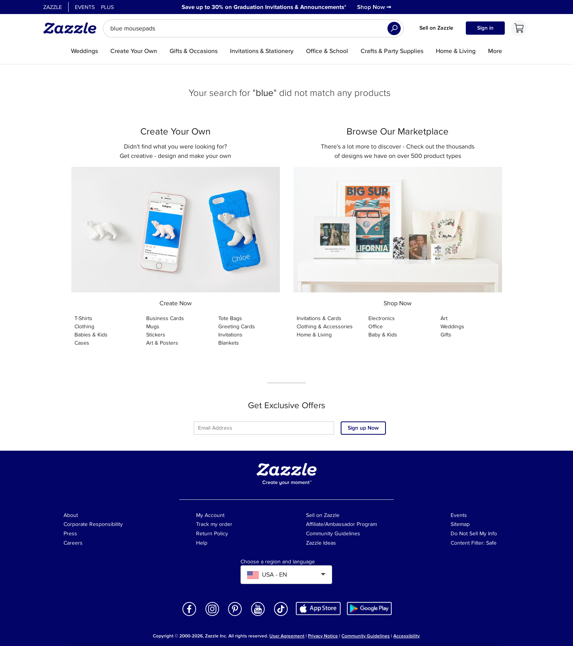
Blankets (228, 343)
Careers (73, 543)
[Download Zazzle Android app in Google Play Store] (369, 608)
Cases (81, 343)
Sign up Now (363, 428)
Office (375, 326)
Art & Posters (162, 343)
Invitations (230, 334)
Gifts (445, 334)
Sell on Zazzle (436, 28)
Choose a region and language (278, 562)
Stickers (155, 334)
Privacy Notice (323, 636)
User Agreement (286, 636)
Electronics (381, 318)
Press (70, 533)
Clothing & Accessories (325, 326)
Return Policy (212, 533)
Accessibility (406, 636)
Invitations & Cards (319, 318)
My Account (210, 515)
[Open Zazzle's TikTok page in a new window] (281, 615)
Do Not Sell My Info (474, 533)
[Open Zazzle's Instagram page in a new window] (212, 615)
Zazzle (52, 7)
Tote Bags (230, 318)
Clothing (84, 326)
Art (443, 318)
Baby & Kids (382, 334)
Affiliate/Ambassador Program (341, 524)
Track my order (214, 524)
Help (201, 543)
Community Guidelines (333, 533)
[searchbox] (253, 28)
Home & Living (314, 334)
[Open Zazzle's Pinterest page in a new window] (235, 615)
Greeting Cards (236, 326)
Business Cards (165, 318)
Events (85, 7)
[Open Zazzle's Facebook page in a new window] (189, 615)
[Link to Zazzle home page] (72, 28)
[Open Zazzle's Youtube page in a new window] (258, 615)
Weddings (452, 326)
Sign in (485, 28)
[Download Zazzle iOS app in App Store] (318, 608)
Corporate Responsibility (93, 524)
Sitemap (460, 524)
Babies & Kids (91, 334)
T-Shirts (83, 318)
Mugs (152, 326)
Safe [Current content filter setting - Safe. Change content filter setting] (491, 543)
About (71, 515)
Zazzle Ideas (321, 543)
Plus (107, 7)
